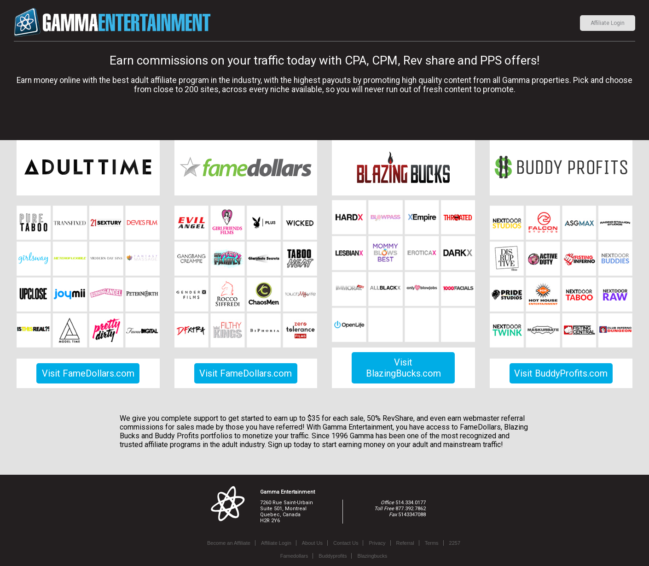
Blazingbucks (372, 556)
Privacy (377, 543)
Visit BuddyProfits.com (561, 373)
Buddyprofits (333, 556)
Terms (432, 543)
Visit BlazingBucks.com (403, 368)
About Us (312, 543)
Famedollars (294, 556)
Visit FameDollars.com (88, 373)
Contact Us (345, 543)
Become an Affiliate (228, 543)
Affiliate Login (608, 23)
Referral (405, 543)
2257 (454, 543)
